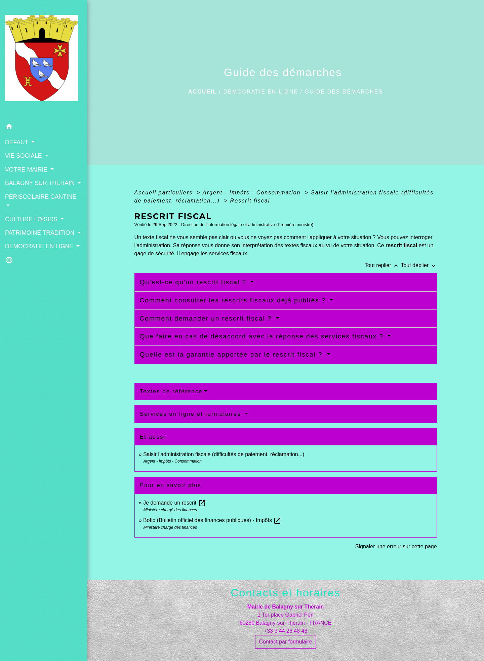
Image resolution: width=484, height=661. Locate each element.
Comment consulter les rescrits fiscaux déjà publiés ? (234, 300)
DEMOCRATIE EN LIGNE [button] (40, 246)
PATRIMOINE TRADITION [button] (40, 232)
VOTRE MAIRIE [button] (27, 169)
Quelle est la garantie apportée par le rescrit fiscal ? (232, 354)
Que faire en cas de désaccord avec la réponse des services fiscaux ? (263, 336)
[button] (43, 127)
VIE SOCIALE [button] (24, 155)
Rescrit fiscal (250, 201)
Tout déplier (419, 265)
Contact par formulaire (285, 642)
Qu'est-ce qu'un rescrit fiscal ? (194, 282)
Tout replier (383, 265)
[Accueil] (43, 60)
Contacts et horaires (285, 593)
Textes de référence (171, 391)
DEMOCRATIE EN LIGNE (260, 92)
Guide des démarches (344, 92)
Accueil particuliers (164, 192)
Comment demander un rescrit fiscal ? (207, 318)
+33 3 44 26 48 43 (285, 631)
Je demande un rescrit (174, 503)
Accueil (202, 92)
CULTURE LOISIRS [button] (32, 219)
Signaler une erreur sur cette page (396, 546)
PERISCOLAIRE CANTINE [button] (40, 196)
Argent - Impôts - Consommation (253, 192)
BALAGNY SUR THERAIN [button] (40, 183)
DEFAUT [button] (17, 142)
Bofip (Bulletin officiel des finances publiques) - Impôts (212, 520)
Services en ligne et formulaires (191, 414)
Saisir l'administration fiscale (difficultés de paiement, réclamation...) (223, 454)
